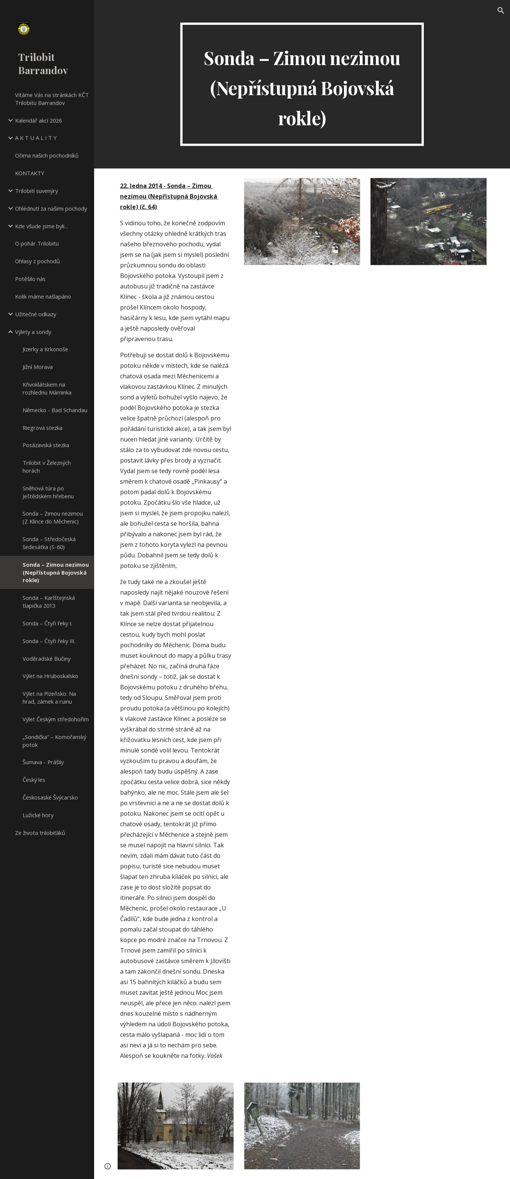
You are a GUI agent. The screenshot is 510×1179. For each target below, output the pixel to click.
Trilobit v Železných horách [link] (47, 466)
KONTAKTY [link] (29, 173)
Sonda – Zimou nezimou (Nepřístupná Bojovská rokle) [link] (56, 572)
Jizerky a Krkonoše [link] (45, 349)
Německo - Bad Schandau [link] (55, 410)
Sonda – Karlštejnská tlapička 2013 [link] (49, 601)
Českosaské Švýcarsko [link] (50, 797)
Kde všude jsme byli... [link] (41, 226)
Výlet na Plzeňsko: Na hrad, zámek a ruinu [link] (49, 697)
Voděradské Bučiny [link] (46, 658)
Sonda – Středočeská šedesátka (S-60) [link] (49, 543)
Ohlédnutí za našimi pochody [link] (51, 208)
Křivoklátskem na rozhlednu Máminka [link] (47, 388)
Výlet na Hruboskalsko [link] (50, 676)
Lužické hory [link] (38, 815)
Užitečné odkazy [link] (35, 314)
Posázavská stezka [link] (46, 445)
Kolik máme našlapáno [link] (43, 296)
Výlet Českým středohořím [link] (56, 719)
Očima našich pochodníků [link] (47, 155)
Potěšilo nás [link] (30, 278)
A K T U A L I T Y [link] (36, 137)
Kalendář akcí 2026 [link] (38, 120)
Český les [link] (34, 779)
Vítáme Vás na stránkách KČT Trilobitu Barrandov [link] (52, 98)
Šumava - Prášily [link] (43, 762)
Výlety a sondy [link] (33, 331)
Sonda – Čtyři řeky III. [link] (49, 641)
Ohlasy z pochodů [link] (37, 261)
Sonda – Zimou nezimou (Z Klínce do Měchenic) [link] (53, 517)
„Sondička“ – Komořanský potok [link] (54, 740)
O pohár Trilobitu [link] (37, 243)
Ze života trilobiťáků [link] (40, 832)
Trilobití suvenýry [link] (36, 190)
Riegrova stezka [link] (42, 427)
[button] (501, 11)
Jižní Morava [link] (38, 366)
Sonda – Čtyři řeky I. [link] (47, 623)
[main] (302, 84)
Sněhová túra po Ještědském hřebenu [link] (48, 492)
